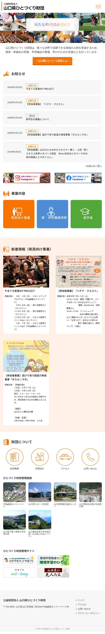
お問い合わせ (90, 470)
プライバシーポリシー (88, 615)
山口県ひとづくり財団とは (52, 61)
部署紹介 (40, 470)
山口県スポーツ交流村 (38, 506)
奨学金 (86, 224)
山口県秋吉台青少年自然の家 (90, 507)
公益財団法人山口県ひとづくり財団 (24, 6)
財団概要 (14, 470)
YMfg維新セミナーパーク (13, 507)
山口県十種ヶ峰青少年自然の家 (14, 535)
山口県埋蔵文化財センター (65, 507)
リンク (81, 602)
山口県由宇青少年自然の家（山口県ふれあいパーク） (39, 536)
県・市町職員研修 (52, 224)
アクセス (65, 470)
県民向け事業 (18, 224)
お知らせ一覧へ (94, 168)
